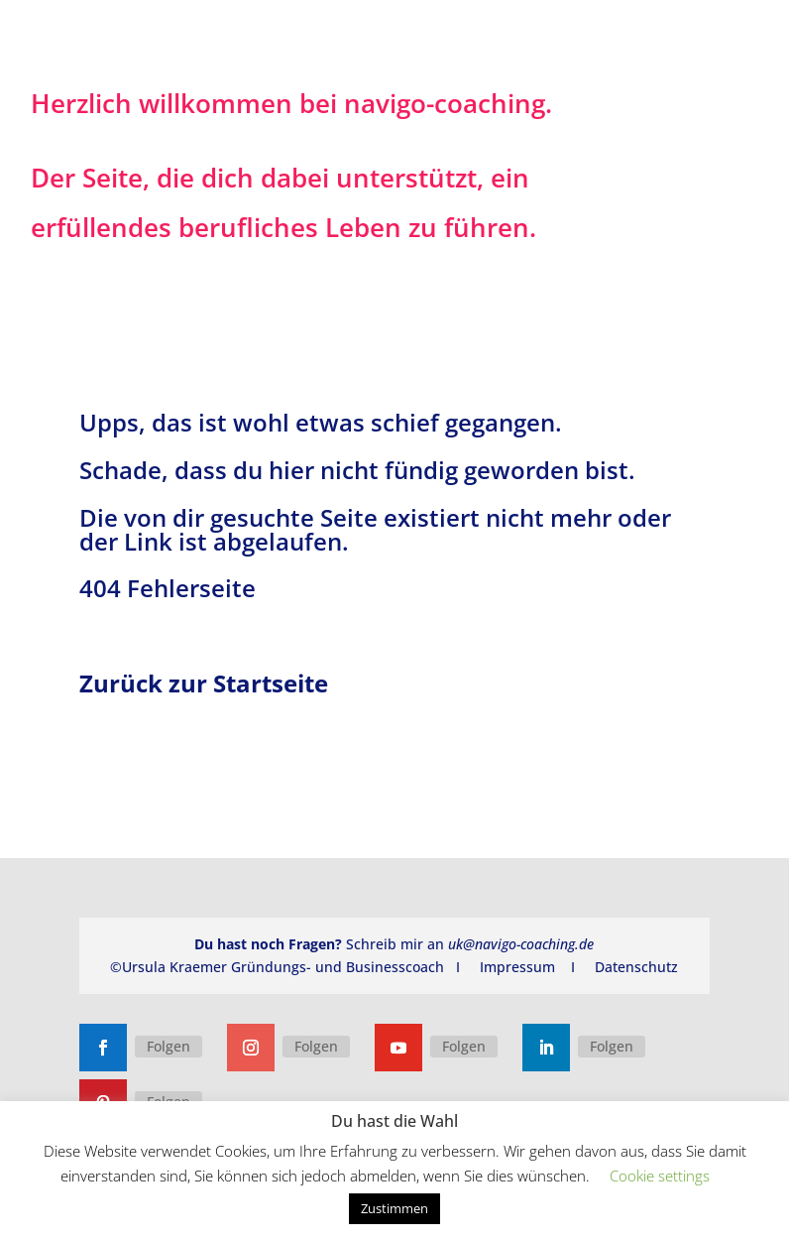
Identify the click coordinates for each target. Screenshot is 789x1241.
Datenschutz (636, 966)
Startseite (270, 683)
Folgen (168, 1046)
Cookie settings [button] (660, 1175)
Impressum (517, 966)
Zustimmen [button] (394, 1208)
